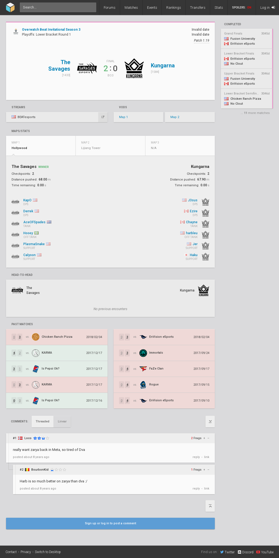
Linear (62, 421)
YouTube (265, 552)
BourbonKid (40, 469)
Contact (11, 552)
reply (196, 457)
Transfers (197, 7)
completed (232, 24)
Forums (109, 7)
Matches (131, 7)
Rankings (173, 7)
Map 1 (123, 117)
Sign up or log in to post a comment (110, 523)
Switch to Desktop (48, 552)
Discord (245, 552)
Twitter (227, 552)
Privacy (26, 552)
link (206, 457)
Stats (219, 7)
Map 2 (174, 117)
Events (152, 7)
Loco (28, 438)
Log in (267, 7)
